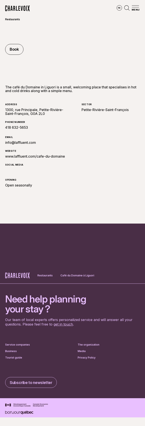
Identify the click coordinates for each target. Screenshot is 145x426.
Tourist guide (13, 357)
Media (82, 351)
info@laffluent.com (20, 142)
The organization (88, 344)
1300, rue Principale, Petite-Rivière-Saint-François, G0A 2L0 (34, 112)
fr (119, 8)
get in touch (63, 324)
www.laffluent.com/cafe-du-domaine (35, 156)
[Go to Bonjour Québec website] (19, 412)
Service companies (17, 344)
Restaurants (12, 19)
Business (11, 351)
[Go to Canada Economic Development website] (26, 405)
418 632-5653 (16, 128)
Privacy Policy (87, 357)
